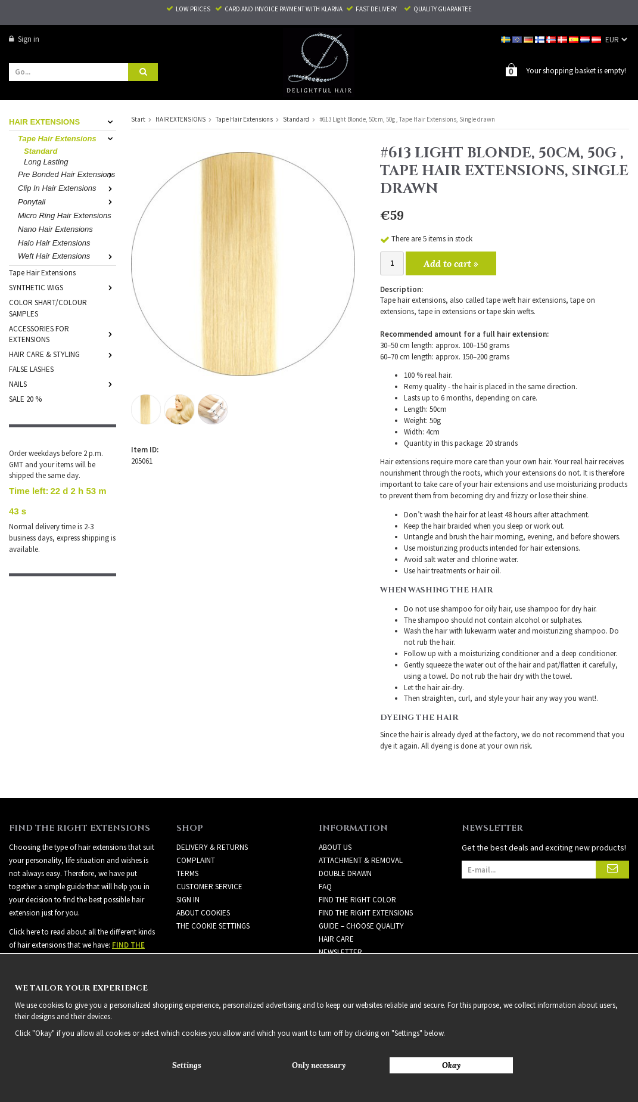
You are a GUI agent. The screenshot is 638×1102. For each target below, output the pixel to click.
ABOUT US (335, 847)
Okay (451, 1065)
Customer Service (209, 886)
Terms (187, 873)
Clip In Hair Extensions (67, 188)
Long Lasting (46, 161)
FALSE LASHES (31, 369)
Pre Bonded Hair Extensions (67, 174)
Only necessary (319, 1065)
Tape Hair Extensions (67, 138)
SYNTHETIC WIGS (62, 288)
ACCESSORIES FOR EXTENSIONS (62, 334)
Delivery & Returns (212, 847)
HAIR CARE (336, 939)
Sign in (24, 39)
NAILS (62, 384)
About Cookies (203, 913)
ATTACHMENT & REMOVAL (361, 860)
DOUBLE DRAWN (345, 873)
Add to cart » (451, 263)
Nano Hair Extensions (55, 229)
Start (138, 119)
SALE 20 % (25, 399)
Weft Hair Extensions (67, 256)
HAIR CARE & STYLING (62, 354)
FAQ (325, 886)
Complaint (195, 860)
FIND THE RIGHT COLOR (357, 900)
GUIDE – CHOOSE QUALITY (361, 926)
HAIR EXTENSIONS (62, 121)
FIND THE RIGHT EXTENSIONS (366, 913)
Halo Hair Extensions (54, 242)
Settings (186, 1065)
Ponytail (67, 201)
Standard (40, 151)
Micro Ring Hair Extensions (64, 215)
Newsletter (340, 952)
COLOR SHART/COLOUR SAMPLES (48, 308)
